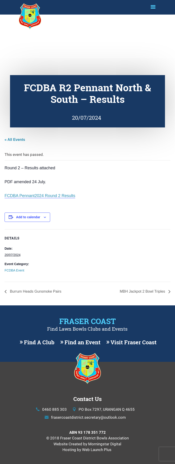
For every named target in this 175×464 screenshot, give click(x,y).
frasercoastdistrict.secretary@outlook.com (88, 417)
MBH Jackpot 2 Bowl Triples (143, 291)
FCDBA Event (14, 270)
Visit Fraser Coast (134, 342)
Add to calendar (28, 217)
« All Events (15, 140)
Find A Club (39, 342)
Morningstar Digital (104, 443)
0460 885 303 (54, 409)
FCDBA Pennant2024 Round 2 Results (40, 195)
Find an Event (82, 342)
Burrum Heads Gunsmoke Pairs (35, 291)
